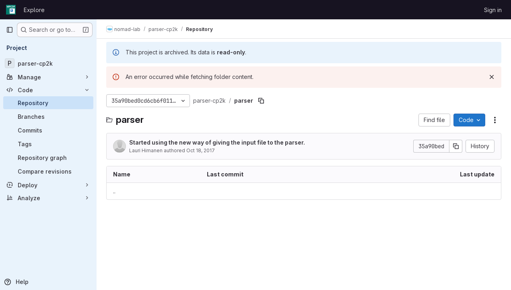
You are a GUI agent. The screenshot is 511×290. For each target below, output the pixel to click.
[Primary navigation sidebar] (9, 29)
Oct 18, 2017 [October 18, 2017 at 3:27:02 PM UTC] (200, 150)
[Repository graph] (48, 157)
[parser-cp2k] (48, 63)
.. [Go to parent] (114, 191)
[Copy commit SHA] (455, 146)
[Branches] (48, 116)
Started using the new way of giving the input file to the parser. (217, 142)
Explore (34, 9)
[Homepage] (10, 9)
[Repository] (48, 102)
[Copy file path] (261, 100)
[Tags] (48, 143)
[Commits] (48, 130)
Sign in (493, 9)
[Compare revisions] (48, 171)
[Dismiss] (492, 77)
